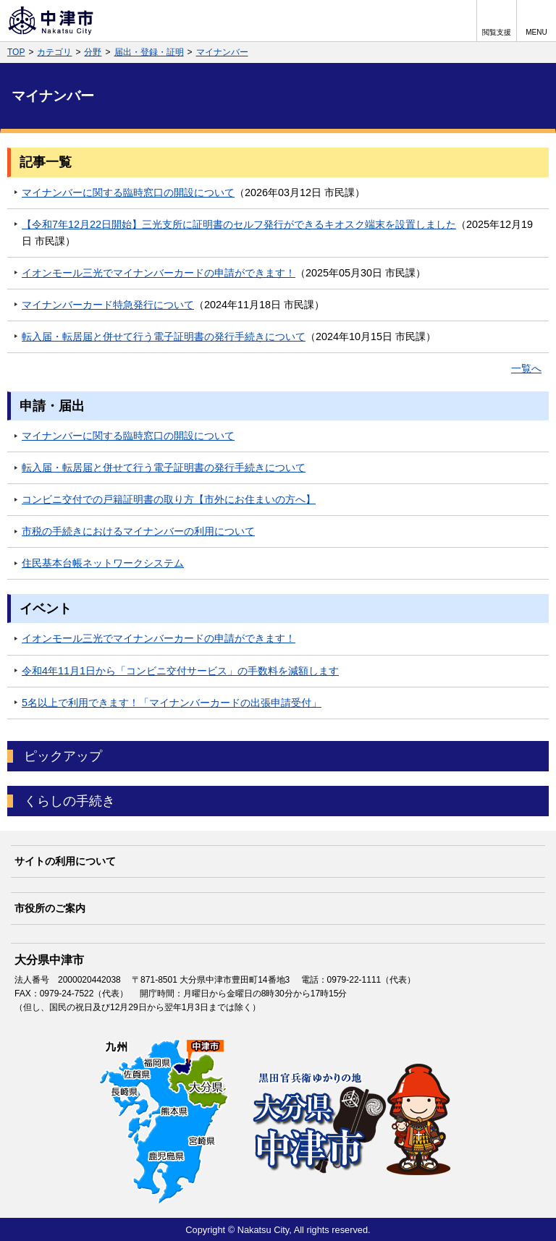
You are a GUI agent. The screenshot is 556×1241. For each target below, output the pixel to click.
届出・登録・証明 (149, 52)
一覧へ (526, 368)
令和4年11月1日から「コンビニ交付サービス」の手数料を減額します (180, 671)
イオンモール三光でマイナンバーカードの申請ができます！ (158, 273)
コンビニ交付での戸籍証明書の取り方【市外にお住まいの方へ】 (169, 499)
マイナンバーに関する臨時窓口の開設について (128, 192)
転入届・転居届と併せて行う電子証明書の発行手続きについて (164, 336)
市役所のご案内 (49, 908)
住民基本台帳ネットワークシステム (103, 563)
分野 (92, 52)
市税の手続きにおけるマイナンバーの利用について (138, 531)
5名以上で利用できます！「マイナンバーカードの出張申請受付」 (171, 702)
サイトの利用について (65, 861)
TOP (16, 52)
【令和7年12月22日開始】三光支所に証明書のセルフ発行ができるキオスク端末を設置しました (239, 224)
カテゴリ (54, 52)
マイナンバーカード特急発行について (108, 304)
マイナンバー (222, 52)
